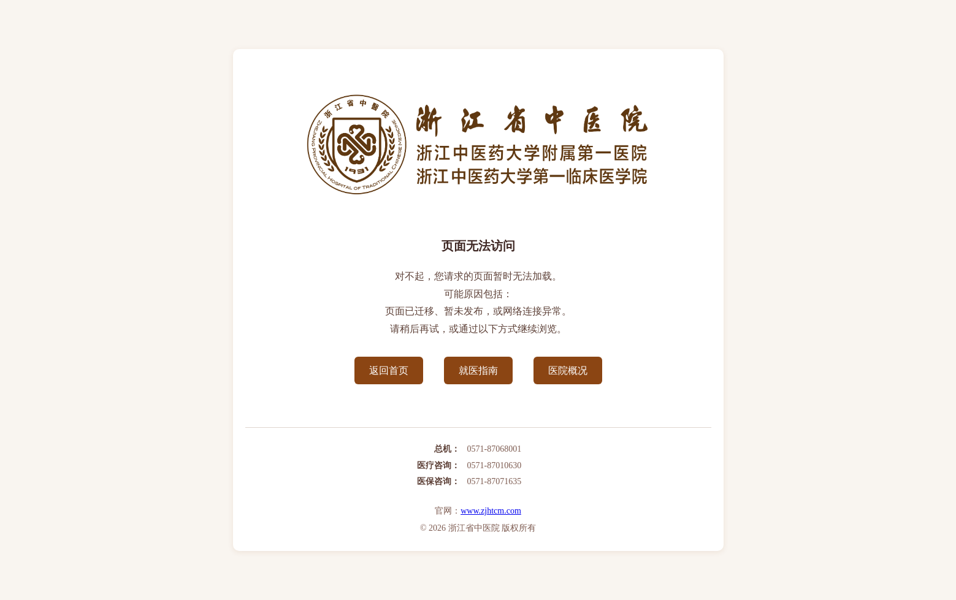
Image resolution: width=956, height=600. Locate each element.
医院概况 (567, 370)
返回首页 (388, 370)
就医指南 (478, 370)
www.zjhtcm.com (491, 510)
